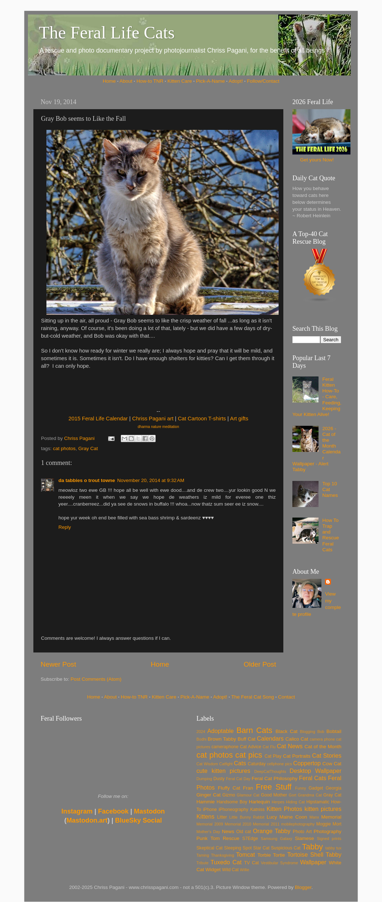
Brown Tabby (222, 739)
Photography (327, 831)
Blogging (307, 731)
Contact (286, 697)
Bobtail (333, 731)
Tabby (312, 846)
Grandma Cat (310, 795)
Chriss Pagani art (152, 418)
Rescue (231, 838)
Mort (337, 824)
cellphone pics (279, 764)
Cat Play (273, 756)
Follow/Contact (263, 81)
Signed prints (329, 838)
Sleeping (232, 847)
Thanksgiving (222, 855)
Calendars (270, 738)
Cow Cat (332, 763)
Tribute (203, 863)
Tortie (279, 855)
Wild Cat (230, 869)
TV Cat (251, 862)
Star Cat (261, 847)
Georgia (333, 788)
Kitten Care (179, 81)
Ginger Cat (209, 795)
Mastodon (149, 811)
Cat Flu (269, 747)
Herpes (278, 802)
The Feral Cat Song (252, 697)
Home (109, 81)
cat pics (248, 754)
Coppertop (307, 763)
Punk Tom (208, 838)
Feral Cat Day (238, 779)
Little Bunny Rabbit (246, 817)
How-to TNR (149, 81)
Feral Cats (312, 778)
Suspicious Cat (286, 847)
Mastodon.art (86, 820)
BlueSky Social (138, 820)
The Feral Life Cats (107, 32)
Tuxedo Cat (226, 862)
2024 (201, 731)
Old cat (243, 831)
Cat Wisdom (207, 764)
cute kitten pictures (223, 770)
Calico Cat (297, 739)
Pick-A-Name (210, 81)
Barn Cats (254, 730)
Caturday (257, 763)
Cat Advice (250, 746)
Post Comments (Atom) (96, 679)
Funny (300, 788)
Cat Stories (326, 755)
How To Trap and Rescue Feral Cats (330, 535)
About (126, 81)
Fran (248, 788)
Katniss (257, 809)
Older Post (260, 664)
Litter (222, 817)
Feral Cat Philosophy (274, 778)
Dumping (204, 779)
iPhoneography (233, 809)
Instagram (77, 811)
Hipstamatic (318, 801)
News (228, 831)
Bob (320, 731)
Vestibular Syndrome (279, 863)
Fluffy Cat (229, 788)
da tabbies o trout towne (86, 480)
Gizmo (228, 795)
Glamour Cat (248, 795)
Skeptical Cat (210, 847)
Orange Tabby (271, 831)
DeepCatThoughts (270, 771)
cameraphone (224, 746)
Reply (64, 527)
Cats (240, 763)
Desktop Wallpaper (315, 770)
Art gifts (239, 418)
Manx (314, 817)
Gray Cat (88, 448)
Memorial (331, 817)
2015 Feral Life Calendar (98, 418)
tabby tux (333, 848)
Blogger (303, 887)
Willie (244, 870)
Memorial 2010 (238, 824)
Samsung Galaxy (276, 838)
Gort (292, 795)
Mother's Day (208, 831)
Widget (213, 869)
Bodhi (202, 739)
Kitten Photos (284, 809)
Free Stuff (273, 786)
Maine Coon (293, 817)
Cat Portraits (297, 756)
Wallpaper (313, 862)
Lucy (272, 817)
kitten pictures (322, 809)
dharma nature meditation (158, 427)
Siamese (304, 838)
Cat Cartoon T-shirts (202, 418)
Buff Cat (246, 739)
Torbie (264, 855)
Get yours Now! (317, 159)
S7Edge (250, 838)
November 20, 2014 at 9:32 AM (150, 480)
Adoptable (220, 731)
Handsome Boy (232, 801)
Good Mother (274, 795)
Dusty (219, 778)
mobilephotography (298, 824)
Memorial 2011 (266, 824)
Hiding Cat (295, 802)
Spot (247, 847)
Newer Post (58, 664)
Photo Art (302, 831)
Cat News (290, 746)
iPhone (210, 809)
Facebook (113, 811)
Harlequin (259, 801)
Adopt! (236, 81)
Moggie (323, 824)
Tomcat (245, 854)
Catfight (226, 764)
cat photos (64, 448)
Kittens (206, 816)
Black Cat (286, 731)
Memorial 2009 (210, 824)
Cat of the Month (322, 746)
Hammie (206, 801)
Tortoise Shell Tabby (314, 854)
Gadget (316, 788)
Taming (203, 855)
